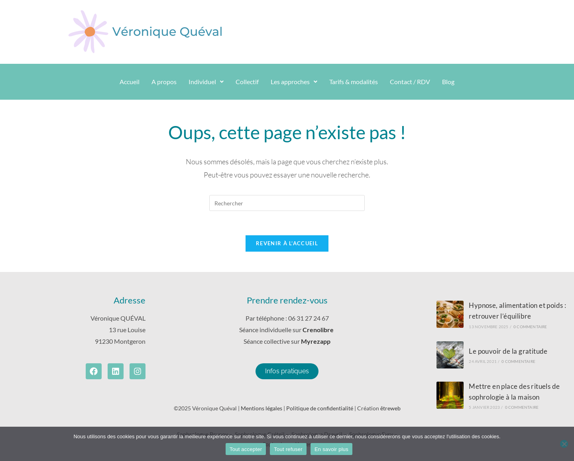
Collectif (247, 81)
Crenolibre (319, 329)
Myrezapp (315, 341)
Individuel (206, 81)
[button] (206, 82)
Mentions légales (261, 408)
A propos (164, 81)
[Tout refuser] (564, 444)
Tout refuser (288, 449)
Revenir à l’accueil (287, 243)
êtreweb (390, 408)
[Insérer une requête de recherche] (287, 203)
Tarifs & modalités (353, 81)
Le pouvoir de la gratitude (508, 351)
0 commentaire (530, 326)
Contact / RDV (410, 81)
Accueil (130, 81)
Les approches (294, 81)
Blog (448, 81)
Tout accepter (246, 449)
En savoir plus (331, 449)
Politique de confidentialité (319, 408)
